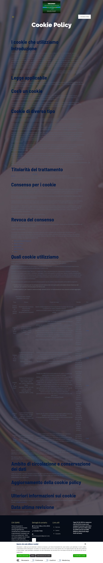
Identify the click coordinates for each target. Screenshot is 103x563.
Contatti (58, 534)
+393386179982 (84, 16)
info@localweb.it (21, 502)
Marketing (66, 560)
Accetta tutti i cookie (79, 555)
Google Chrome (18, 243)
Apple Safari (18, 246)
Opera (16, 252)
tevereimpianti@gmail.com (41, 536)
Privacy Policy (24, 540)
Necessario (25, 560)
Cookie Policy (16, 540)
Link (87, 330)
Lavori (57, 530)
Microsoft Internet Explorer (22, 241)
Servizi (57, 527)
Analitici (52, 560)
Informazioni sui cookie (43, 555)
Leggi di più (20, 552)
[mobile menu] (13, 16)
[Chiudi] (85, 544)
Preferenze (39, 560)
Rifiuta (32, 555)
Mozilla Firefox (19, 249)
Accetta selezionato (23, 555)
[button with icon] (34, 540)
